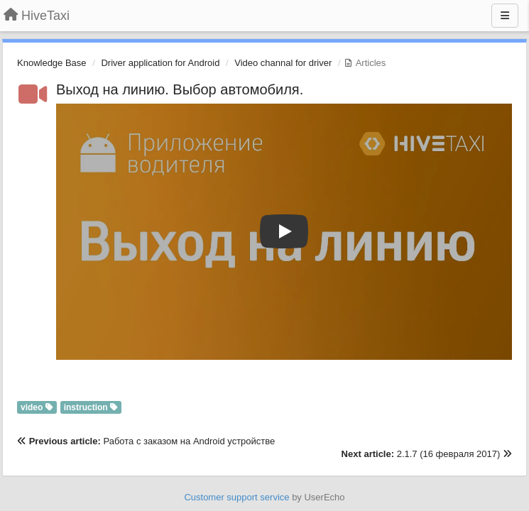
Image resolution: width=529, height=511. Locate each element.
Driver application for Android (160, 62)
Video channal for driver (283, 62)
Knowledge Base (52, 62)
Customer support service (236, 497)
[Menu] (504, 16)
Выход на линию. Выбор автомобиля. (179, 89)
